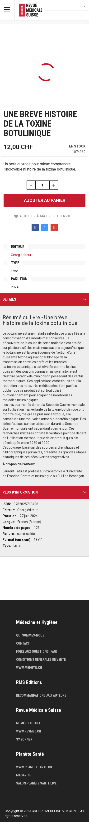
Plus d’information (20, 492)
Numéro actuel (28, 723)
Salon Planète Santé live (36, 783)
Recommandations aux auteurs (41, 695)
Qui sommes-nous (30, 635)
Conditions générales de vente (41, 659)
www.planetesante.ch (34, 767)
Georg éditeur (21, 255)
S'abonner (24, 739)
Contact (23, 643)
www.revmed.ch (28, 731)
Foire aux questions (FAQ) (36, 651)
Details (9, 299)
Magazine (23, 775)
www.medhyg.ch (29, 668)
